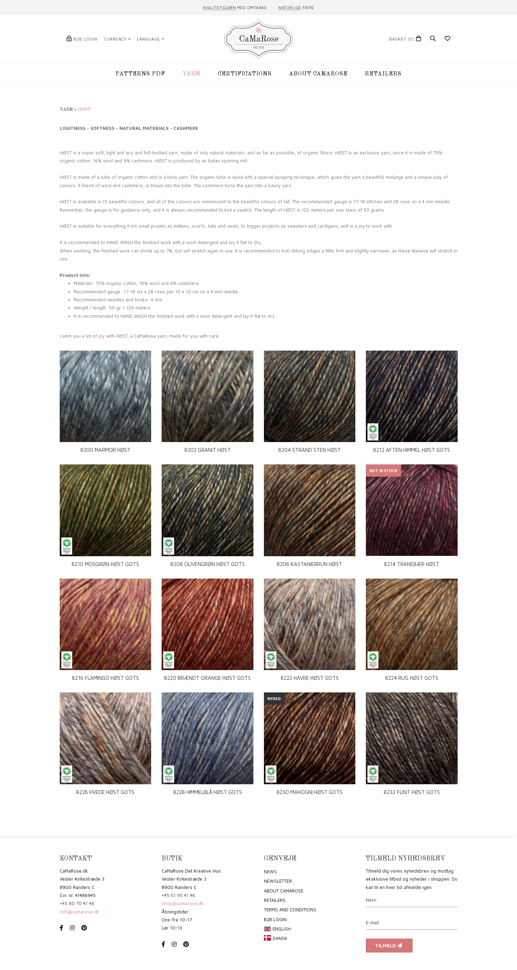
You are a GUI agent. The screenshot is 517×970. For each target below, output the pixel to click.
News (270, 871)
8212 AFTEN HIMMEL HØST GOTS (411, 450)
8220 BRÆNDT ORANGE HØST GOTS (207, 678)
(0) (401, 39)
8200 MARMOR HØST (105, 450)
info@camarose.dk (79, 911)
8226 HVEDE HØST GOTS (105, 792)
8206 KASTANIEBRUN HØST (309, 564)
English (282, 929)
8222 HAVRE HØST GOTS (310, 678)
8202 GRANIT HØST (207, 450)
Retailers (275, 900)
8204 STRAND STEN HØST (309, 450)
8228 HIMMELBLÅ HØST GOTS (207, 792)
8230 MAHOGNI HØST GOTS (309, 792)
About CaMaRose (283, 891)
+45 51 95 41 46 (178, 895)
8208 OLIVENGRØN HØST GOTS (207, 564)
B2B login (85, 39)
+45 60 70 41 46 (77, 903)
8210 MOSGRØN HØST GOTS (105, 564)
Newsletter (278, 881)
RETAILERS (383, 74)
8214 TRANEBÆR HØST (411, 564)
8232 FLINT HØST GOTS (412, 792)
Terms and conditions (290, 909)
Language (148, 39)
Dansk (280, 938)
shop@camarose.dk (183, 903)
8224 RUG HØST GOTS (411, 678)
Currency (115, 39)
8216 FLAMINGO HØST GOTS (105, 678)
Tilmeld (389, 945)
